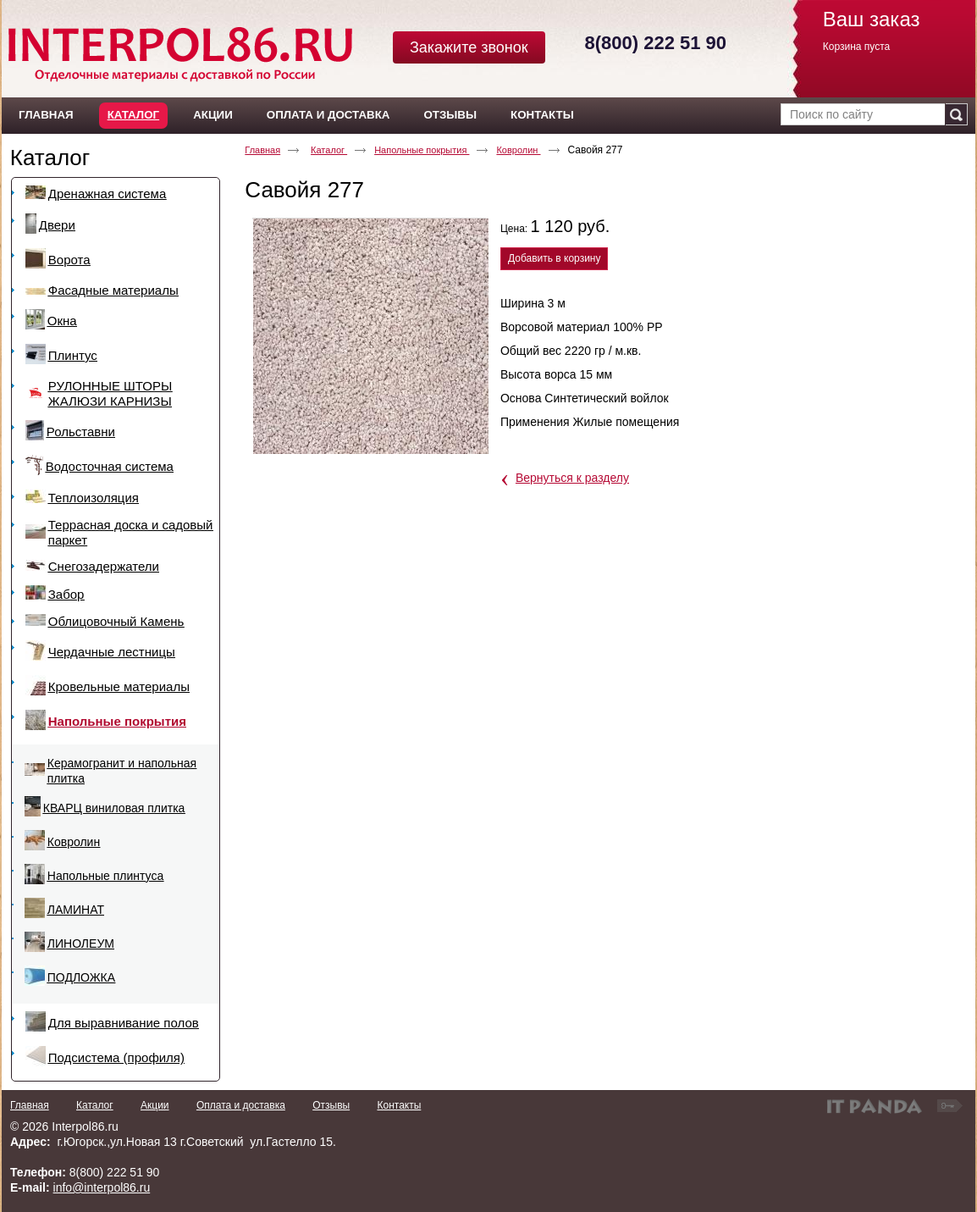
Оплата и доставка (240, 1105)
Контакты (399, 1105)
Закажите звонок (469, 47)
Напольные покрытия (421, 150)
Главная (262, 150)
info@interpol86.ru (102, 1187)
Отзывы (331, 1105)
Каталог (133, 114)
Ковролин (518, 150)
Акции (155, 1105)
